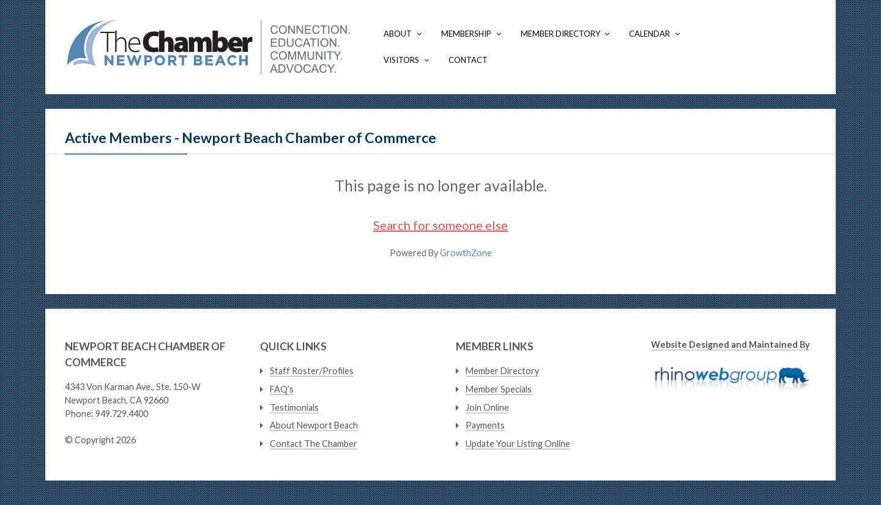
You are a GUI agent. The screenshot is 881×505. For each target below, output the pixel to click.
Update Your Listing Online (518, 443)
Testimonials (294, 407)
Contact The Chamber (313, 443)
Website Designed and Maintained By (730, 344)
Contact (468, 60)
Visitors (401, 60)
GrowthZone (466, 253)
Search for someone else (440, 225)
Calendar (649, 34)
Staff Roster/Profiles (312, 371)
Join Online (487, 407)
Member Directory (560, 34)
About (398, 34)
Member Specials (499, 389)
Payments (485, 425)
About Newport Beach (314, 425)
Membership (466, 34)
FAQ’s (282, 389)
